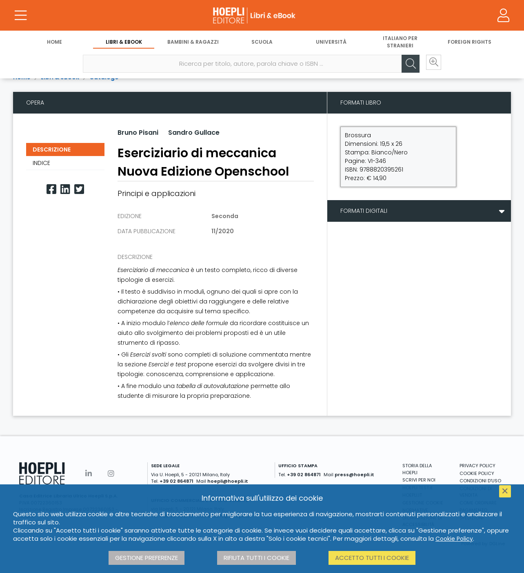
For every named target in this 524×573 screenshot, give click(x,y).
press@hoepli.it (354, 474)
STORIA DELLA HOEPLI (417, 469)
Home (54, 43)
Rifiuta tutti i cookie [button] (256, 557)
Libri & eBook (124, 43)
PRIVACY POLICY (477, 465)
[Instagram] (111, 473)
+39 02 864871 (176, 481)
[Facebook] (51, 189)
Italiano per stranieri (400, 44)
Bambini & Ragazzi (193, 43)
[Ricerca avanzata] (430, 66)
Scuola (262, 43)
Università (331, 43)
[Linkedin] (65, 189)
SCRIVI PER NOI (418, 480)
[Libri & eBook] (262, 16)
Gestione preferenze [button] (146, 557)
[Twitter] (79, 189)
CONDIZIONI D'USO (480, 480)
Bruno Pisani (138, 132)
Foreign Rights (469, 43)
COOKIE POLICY (477, 473)
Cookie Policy (454, 539)
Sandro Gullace (194, 132)
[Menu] (20, 16)
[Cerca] (406, 66)
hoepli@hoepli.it (227, 481)
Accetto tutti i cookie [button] (372, 557)
